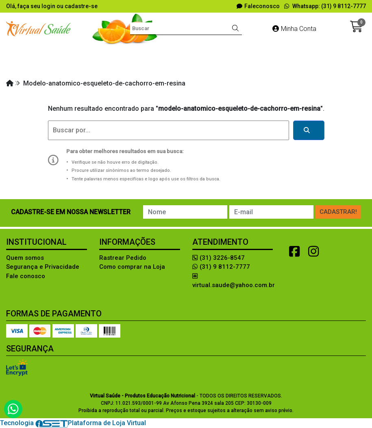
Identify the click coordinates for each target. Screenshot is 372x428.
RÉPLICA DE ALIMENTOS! (268, 67)
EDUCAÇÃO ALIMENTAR (278, 52)
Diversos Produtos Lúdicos (190, 52)
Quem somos (25, 257)
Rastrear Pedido (122, 257)
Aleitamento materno (44, 52)
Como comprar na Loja (132, 266)
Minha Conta (294, 29)
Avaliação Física (112, 52)
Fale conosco (25, 276)
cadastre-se (81, 6)
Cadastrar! (338, 211)
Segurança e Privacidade (42, 266)
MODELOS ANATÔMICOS (182, 67)
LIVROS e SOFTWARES (100, 67)
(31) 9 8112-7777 (221, 266)
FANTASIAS (342, 52)
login (49, 6)
